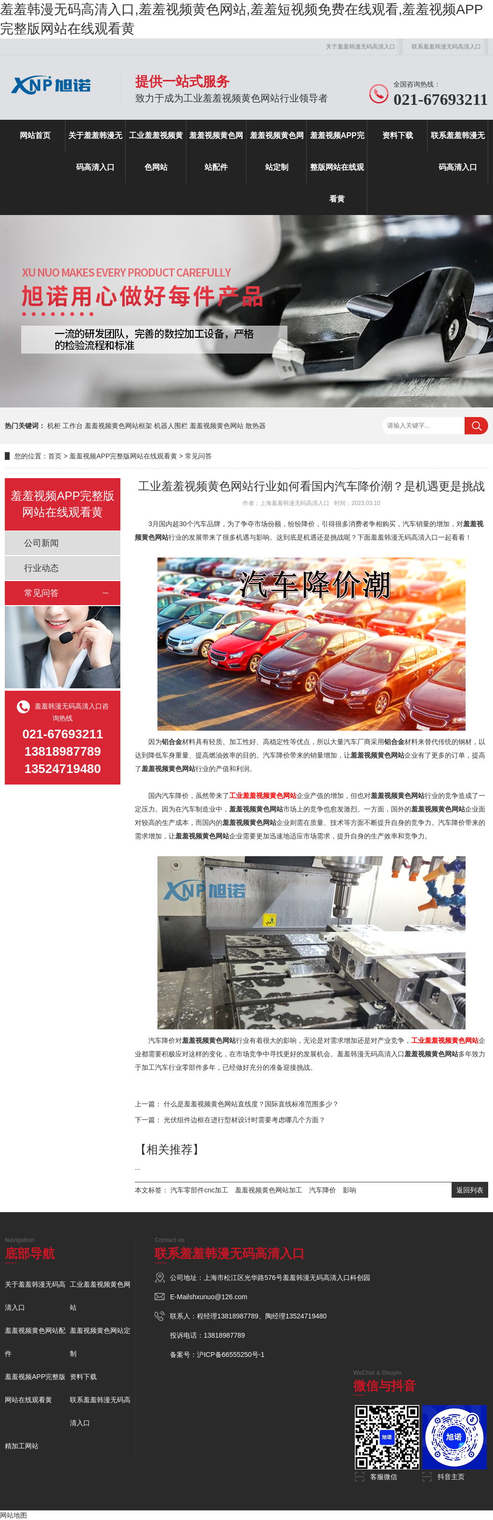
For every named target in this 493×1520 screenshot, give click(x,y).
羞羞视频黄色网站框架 (118, 426)
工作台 (73, 426)
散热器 (256, 426)
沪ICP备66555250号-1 (230, 1354)
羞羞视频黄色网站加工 (268, 1190)
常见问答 (198, 456)
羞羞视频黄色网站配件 (216, 151)
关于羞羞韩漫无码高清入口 (360, 46)
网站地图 (13, 1515)
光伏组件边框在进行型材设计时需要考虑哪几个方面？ (244, 1120)
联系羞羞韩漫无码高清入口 (446, 46)
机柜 (54, 426)
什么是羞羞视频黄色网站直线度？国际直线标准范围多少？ (251, 1104)
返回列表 (469, 1190)
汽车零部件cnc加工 (199, 1190)
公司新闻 (41, 543)
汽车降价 (322, 1190)
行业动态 (41, 568)
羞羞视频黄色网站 (217, 426)
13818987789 (238, 1316)
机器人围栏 (171, 426)
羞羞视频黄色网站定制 (277, 151)
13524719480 (306, 1316)
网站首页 (35, 135)
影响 (349, 1190)
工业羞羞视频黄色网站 (156, 151)
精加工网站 (22, 1446)
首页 (55, 456)
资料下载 (397, 135)
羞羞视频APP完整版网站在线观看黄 (337, 167)
